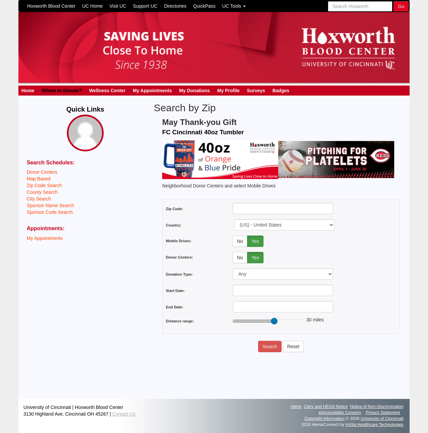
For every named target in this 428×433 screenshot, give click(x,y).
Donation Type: (179, 274)
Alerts (296, 406)
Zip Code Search (44, 185)
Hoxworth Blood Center (51, 6)
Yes (255, 241)
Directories (175, 6)
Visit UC (117, 6)
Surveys (256, 90)
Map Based (38, 178)
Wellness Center (107, 90)
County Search (42, 192)
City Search (39, 198)
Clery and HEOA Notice (326, 406)
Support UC (145, 6)
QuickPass (204, 6)
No (240, 241)
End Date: (174, 307)
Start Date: (175, 291)
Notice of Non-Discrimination (377, 406)
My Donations (194, 90)
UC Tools (234, 6)
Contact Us (123, 414)
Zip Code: (174, 209)
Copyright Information (324, 418)
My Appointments (152, 90)
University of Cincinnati (381, 418)
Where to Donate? (62, 90)
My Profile (228, 90)
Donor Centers (42, 172)
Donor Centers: (179, 257)
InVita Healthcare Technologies (374, 424)
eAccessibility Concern (340, 412)
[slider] (274, 321)
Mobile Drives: (178, 241)
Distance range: (180, 321)
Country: (174, 225)
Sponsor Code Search (50, 212)
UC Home (92, 6)
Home (27, 90)
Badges (281, 90)
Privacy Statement (383, 412)
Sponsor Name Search (50, 205)
